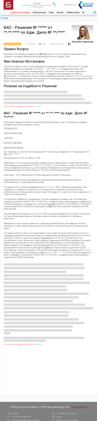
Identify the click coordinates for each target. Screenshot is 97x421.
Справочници (72, 12)
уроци (56, 417)
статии (11, 413)
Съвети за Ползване (20, 12)
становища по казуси (63, 413)
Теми (51, 12)
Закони (59, 12)
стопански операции (18, 417)
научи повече (79, 406)
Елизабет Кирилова (82, 41)
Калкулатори (39, 12)
